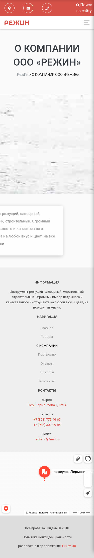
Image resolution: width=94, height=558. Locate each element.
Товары (47, 337)
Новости (47, 372)
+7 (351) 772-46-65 (47, 419)
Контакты (47, 381)
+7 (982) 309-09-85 (47, 425)
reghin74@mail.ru (47, 439)
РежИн (16, 23)
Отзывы (47, 363)
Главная (47, 328)
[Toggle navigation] (85, 22)
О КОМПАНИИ (47, 346)
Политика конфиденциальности (47, 537)
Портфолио (47, 354)
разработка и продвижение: (47, 546)
